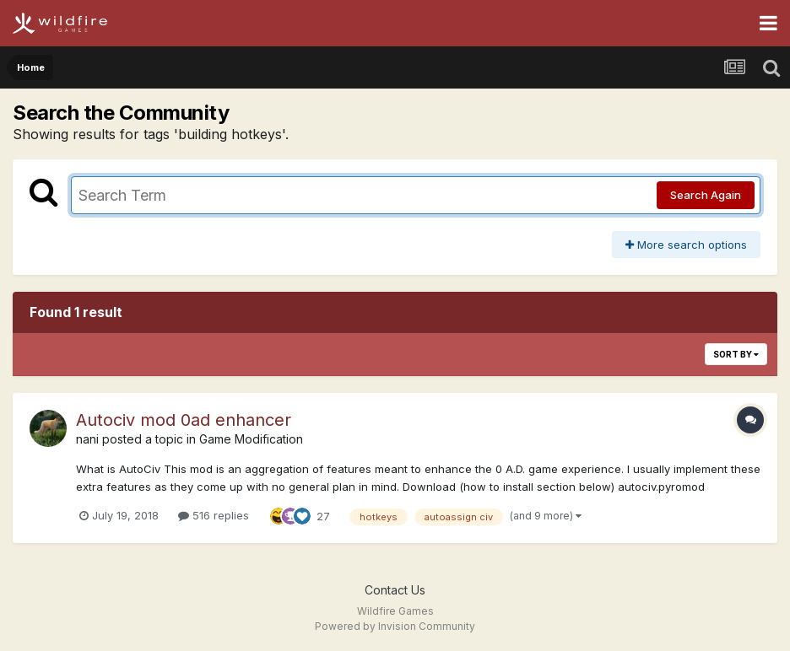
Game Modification (251, 439)
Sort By (736, 354)
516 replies (213, 515)
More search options (686, 244)
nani (87, 439)
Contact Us (395, 590)
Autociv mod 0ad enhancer (183, 420)
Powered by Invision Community (395, 626)
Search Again (705, 195)
